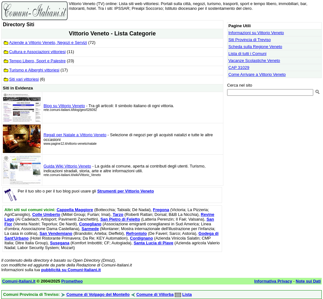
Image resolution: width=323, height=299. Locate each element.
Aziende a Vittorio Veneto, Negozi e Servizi (48, 42)
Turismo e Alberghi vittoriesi (34, 70)
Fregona (161, 209)
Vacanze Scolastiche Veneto (254, 60)
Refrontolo (136, 233)
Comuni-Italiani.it (18, 281)
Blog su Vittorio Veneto (64, 105)
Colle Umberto (46, 214)
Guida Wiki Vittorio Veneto (67, 166)
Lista (187, 294)
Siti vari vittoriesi (24, 79)
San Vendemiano (55, 233)
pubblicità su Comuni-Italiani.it (71, 269)
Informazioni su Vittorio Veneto (256, 32)
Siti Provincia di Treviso (249, 39)
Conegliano (90, 224)
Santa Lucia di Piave (153, 243)
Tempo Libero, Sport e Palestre (37, 60)
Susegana (59, 243)
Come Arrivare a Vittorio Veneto (257, 74)
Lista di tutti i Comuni (247, 53)
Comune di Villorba (154, 294)
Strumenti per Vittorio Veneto (125, 191)
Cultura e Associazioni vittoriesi (37, 51)
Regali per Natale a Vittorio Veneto (75, 134)
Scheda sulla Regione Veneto (255, 46)
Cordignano (141, 238)
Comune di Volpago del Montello (98, 294)
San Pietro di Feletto (120, 219)
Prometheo (72, 281)
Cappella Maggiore (74, 209)
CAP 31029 (238, 67)
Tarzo (118, 214)
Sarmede (90, 228)
